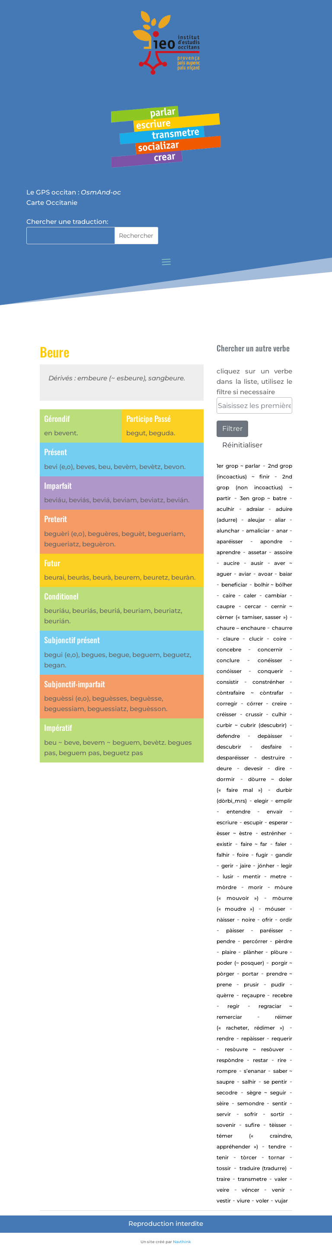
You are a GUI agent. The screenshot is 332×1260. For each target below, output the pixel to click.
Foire (243, 855)
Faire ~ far (254, 844)
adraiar (255, 509)
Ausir (257, 563)
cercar (253, 606)
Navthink (182, 1241)
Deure (224, 768)
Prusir (251, 984)
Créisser (226, 714)
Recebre (282, 995)
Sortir (277, 1114)
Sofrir (251, 1114)
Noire (248, 919)
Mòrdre (226, 887)
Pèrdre (283, 941)
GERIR (227, 865)
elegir (261, 800)
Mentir (252, 876)
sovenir (226, 1125)
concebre (229, 649)
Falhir (223, 855)
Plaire (229, 952)
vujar (281, 1200)
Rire (282, 1060)
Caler (250, 595)
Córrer (255, 703)
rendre (225, 1038)
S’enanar (255, 1071)
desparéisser (233, 757)
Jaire (245, 865)
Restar (260, 1060)
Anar (282, 530)
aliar (280, 520)
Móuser (275, 909)
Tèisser (277, 1125)
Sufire (252, 1125)
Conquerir (270, 671)
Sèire (223, 1103)
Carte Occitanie (51, 202)
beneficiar (234, 584)
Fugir (262, 855)
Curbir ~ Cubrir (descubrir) (252, 725)
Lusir (228, 876)
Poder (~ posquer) (240, 963)
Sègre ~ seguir (266, 1092)
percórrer (255, 941)
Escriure (227, 822)
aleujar (256, 520)
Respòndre (230, 1060)
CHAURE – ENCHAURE (241, 628)
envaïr (275, 811)
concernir (270, 649)
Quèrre (225, 995)
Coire (279, 638)
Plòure (279, 952)
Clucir (256, 638)
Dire (280, 768)
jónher (266, 865)
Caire (229, 595)
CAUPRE (226, 606)
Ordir (286, 919)
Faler (281, 844)
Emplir (283, 800)
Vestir (224, 1200)
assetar (257, 552)
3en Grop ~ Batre (263, 498)
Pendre (226, 941)
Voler (262, 1200)
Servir (224, 1114)
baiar (285, 574)
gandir (283, 855)
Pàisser (235, 930)
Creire (279, 703)
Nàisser (226, 919)
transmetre (252, 1179)
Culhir (279, 714)
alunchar (228, 530)
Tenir (223, 1157)
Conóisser (229, 671)
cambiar (276, 595)
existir (224, 844)
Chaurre (282, 628)
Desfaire (271, 746)
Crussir (254, 714)
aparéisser (230, 541)
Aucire (231, 563)
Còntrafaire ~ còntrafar (250, 692)
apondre (271, 541)
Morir (255, 887)
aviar (245, 574)
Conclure (228, 660)
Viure (243, 1200)
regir (233, 1006)
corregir (227, 703)
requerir (281, 1038)
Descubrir (229, 746)
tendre (277, 1146)
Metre (278, 876)
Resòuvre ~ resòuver (254, 1049)
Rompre (226, 1071)
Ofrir (267, 919)
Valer (281, 1179)
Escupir (253, 822)
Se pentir (275, 1081)
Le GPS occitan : (73, 192)
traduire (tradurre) (263, 1168)
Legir (286, 865)
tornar (276, 1157)
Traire (223, 1179)
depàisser (270, 736)
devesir (253, 768)
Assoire (283, 552)
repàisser (253, 1038)
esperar (278, 822)
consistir (228, 682)
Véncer (250, 1190)
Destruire (273, 757)
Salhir (249, 1081)
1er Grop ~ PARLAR (238, 466)
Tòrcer (249, 1157)
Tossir (224, 1168)
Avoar (265, 574)
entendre (238, 811)
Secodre (227, 1092)
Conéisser (270, 660)
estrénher (273, 833)
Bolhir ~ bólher (273, 584)
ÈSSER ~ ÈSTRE (234, 833)
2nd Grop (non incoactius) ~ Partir (254, 487)
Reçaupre (253, 995)
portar (250, 973)
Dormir (226, 779)
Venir (278, 1190)
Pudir (278, 984)
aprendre (228, 552)
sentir (279, 1103)
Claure (231, 638)
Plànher (253, 952)
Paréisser (271, 930)
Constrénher (268, 682)
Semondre (250, 1103)
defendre (228, 736)
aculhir (225, 509)
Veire (223, 1190)
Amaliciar (258, 530)
